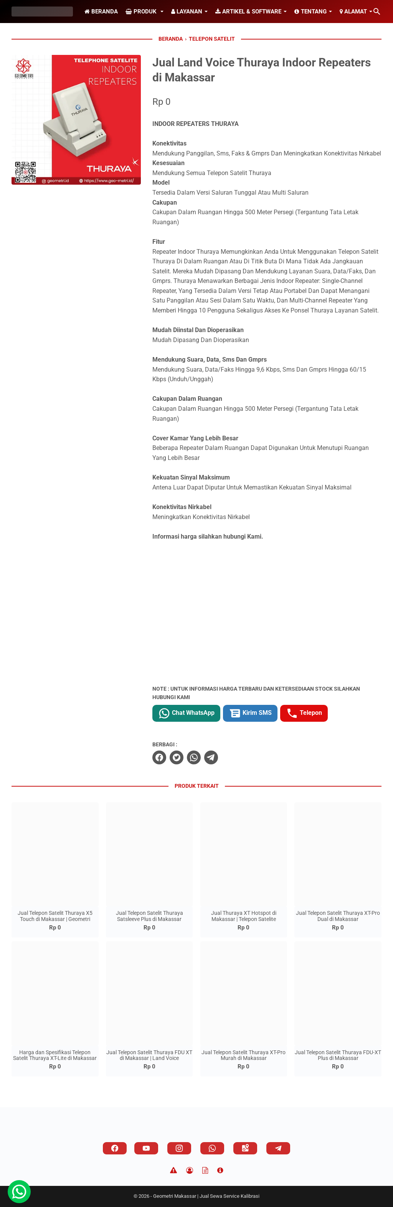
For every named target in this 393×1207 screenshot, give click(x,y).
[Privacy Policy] (189, 1170)
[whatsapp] (194, 757)
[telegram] (211, 757)
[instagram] (179, 1148)
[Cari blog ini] (376, 11)
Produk (141, 11)
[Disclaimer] (173, 1170)
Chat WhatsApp (186, 713)
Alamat (353, 11)
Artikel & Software (248, 11)
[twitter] (176, 757)
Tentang (310, 11)
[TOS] (205, 1170)
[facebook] (159, 757)
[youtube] (146, 1148)
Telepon (304, 713)
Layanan (186, 11)
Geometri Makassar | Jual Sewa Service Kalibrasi (206, 1196)
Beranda (101, 11)
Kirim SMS (250, 713)
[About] (220, 1170)
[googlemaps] (245, 1148)
